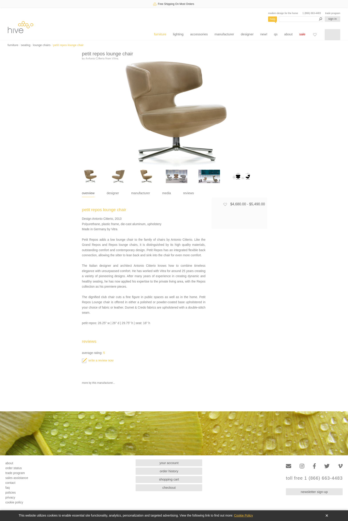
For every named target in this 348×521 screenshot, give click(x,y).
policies (10, 492)
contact (10, 483)
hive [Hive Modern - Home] (20, 27)
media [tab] (166, 193)
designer (247, 34)
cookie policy (14, 502)
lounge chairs (41, 45)
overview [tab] (88, 193)
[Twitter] (327, 466)
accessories (199, 34)
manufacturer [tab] (140, 193)
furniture (160, 34)
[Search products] (301, 19)
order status (13, 468)
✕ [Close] (326, 516)
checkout (169, 487)
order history (169, 471)
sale (302, 34)
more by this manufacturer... (98, 382)
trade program (332, 13)
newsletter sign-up (314, 492)
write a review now (97, 360)
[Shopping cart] (332, 34)
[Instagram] (302, 466)
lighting (178, 34)
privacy (10, 497)
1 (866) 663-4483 (312, 13)
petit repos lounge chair (68, 45)
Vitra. (115, 58)
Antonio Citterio (95, 58)
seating (25, 45)
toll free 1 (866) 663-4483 (314, 478)
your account (169, 463)
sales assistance (16, 478)
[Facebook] (314, 466)
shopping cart (169, 479)
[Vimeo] (340, 466)
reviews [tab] (188, 193)
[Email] (288, 466)
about (288, 34)
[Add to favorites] (225, 204)
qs (276, 34)
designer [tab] (113, 193)
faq (7, 487)
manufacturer (224, 34)
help (272, 19)
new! (263, 34)
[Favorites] (314, 34)
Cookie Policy (243, 515)
